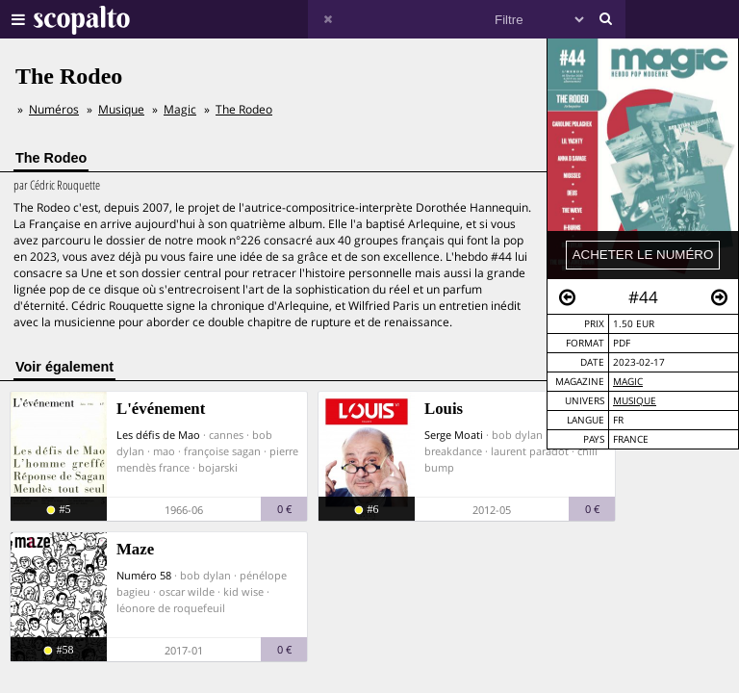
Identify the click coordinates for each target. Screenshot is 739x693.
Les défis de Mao (158, 434)
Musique (634, 401)
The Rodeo (244, 109)
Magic (628, 381)
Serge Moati (453, 434)
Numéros (54, 109)
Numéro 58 (143, 575)
